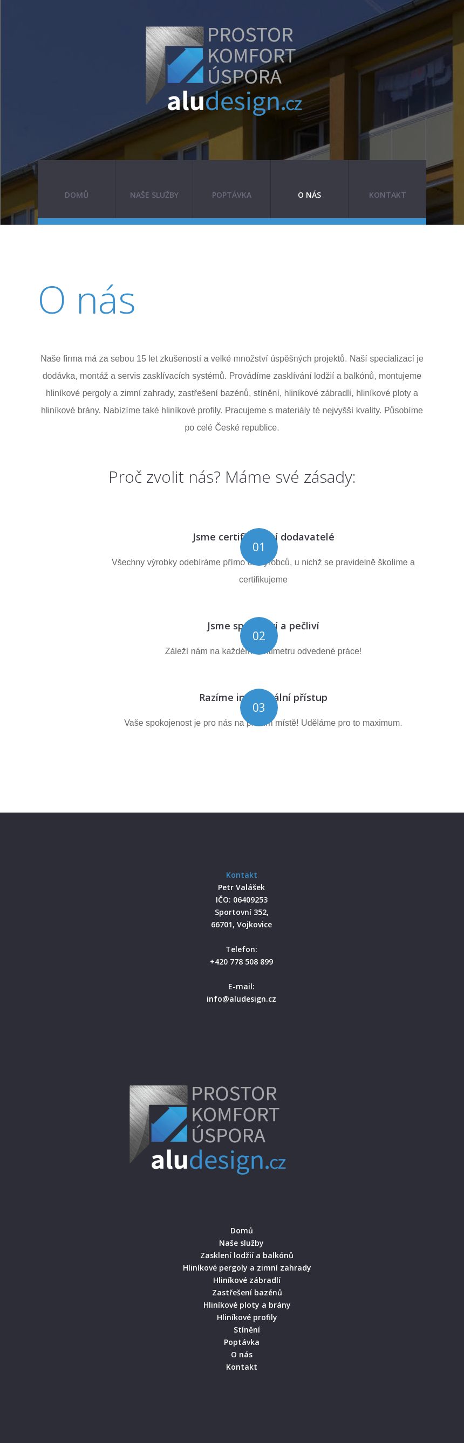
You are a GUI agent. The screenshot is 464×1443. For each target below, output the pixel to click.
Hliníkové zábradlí (247, 1280)
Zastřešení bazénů (247, 1292)
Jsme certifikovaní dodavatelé (264, 536)
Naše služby (154, 195)
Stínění (247, 1329)
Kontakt (387, 195)
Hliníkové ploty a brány (247, 1305)
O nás (309, 195)
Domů (76, 195)
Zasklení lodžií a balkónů (247, 1255)
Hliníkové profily (247, 1317)
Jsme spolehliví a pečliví (263, 625)
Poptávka (231, 195)
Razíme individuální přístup (263, 697)
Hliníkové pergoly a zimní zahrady (247, 1267)
